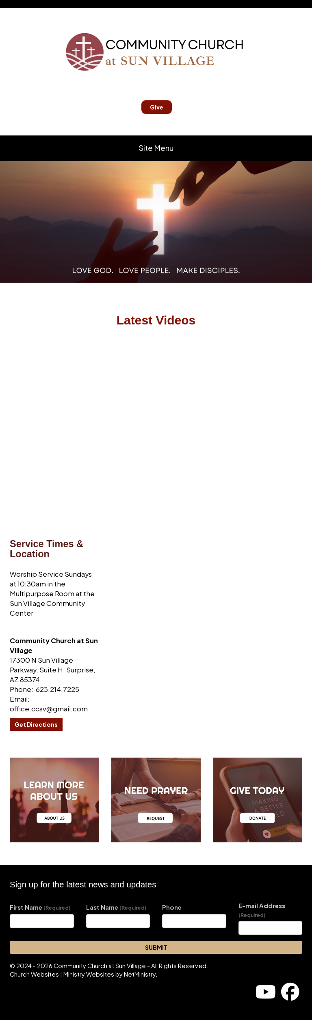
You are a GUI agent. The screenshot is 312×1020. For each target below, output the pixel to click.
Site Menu (156, 147)
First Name (40, 907)
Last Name (116, 907)
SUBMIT (156, 947)
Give (156, 107)
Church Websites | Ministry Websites (62, 974)
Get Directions (36, 724)
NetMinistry (140, 974)
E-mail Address (261, 910)
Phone (172, 907)
